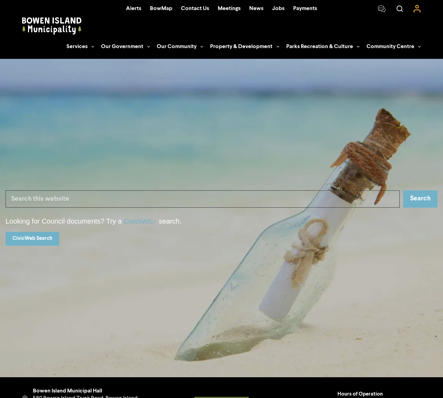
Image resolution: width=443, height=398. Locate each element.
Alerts (133, 8)
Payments (305, 8)
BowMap (161, 8)
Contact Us (195, 8)
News (256, 8)
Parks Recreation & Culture (324, 47)
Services (81, 47)
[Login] (417, 8)
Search (420, 198)
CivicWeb (138, 221)
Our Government (127, 47)
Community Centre (394, 47)
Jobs (278, 8)
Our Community (181, 47)
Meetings (229, 8)
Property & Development (246, 47)
